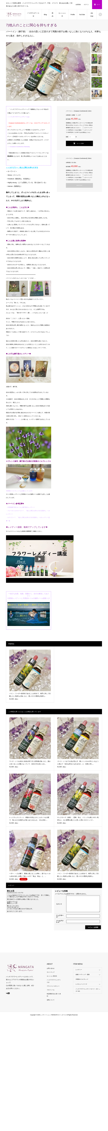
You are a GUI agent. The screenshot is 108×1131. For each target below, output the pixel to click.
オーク (18, 419)
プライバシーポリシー (53, 986)
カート (98, 4)
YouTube (82, 14)
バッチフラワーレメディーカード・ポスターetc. (87, 990)
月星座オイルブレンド (82, 979)
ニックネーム (59, 916)
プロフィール (50, 990)
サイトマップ (50, 972)
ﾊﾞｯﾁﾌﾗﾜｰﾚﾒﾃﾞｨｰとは (33, 14)
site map (91, 14)
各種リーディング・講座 (83, 974)
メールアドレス (59, 921)
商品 (52, 14)
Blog (45, 14)
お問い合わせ (50, 968)
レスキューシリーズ (81, 984)
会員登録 (78, 4)
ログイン (86, 4)
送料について (50, 1000)
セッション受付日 (52, 976)
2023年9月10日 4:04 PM (15, 893)
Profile (73, 14)
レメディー (79, 969)
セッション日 (62, 14)
